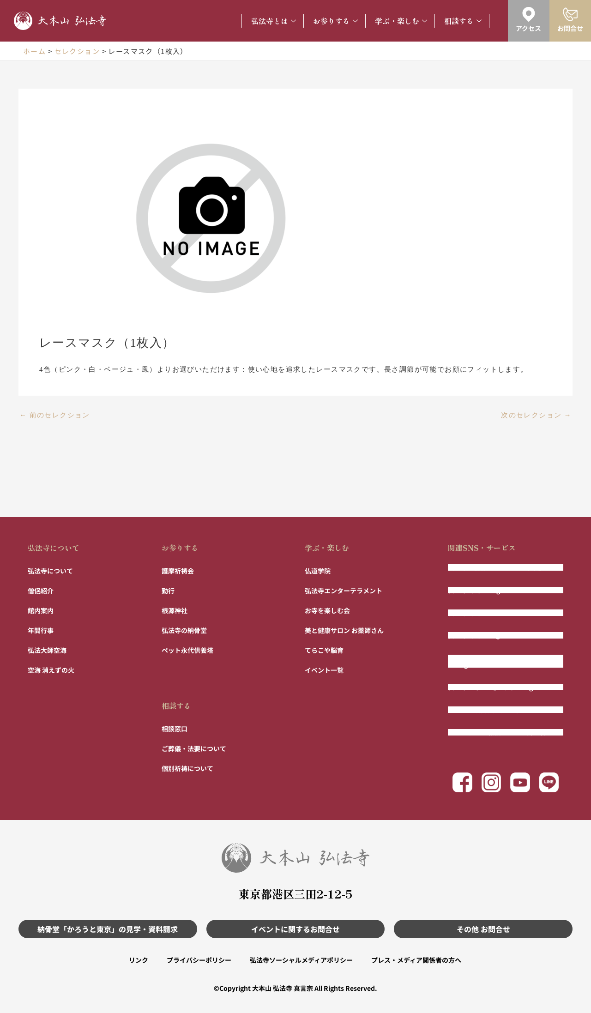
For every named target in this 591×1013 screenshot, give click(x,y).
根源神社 (174, 610)
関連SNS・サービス (482, 547)
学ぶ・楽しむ (401, 20)
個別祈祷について (187, 768)
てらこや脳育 (324, 650)
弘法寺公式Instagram (480, 590)
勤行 (168, 590)
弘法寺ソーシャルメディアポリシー (301, 960)
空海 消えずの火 (51, 670)
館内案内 (41, 610)
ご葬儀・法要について (194, 748)
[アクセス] (528, 14)
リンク (138, 960)
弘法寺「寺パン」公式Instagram (496, 687)
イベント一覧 (324, 670)
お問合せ (570, 28)
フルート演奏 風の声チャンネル (494, 709)
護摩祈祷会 (178, 570)
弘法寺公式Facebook (479, 612)
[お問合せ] (570, 14)
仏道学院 (318, 570)
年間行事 (41, 630)
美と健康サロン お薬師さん (344, 630)
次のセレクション (536, 415)
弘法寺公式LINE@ (474, 635)
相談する (463, 20)
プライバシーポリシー (199, 960)
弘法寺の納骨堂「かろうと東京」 (496, 567)
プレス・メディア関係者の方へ (416, 960)
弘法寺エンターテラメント (343, 590)
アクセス (528, 28)
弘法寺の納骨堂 (184, 630)
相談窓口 (174, 728)
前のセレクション (54, 415)
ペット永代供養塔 (187, 650)
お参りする (335, 20)
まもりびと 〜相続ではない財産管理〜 (503, 732)
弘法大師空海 (47, 650)
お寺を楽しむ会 (327, 610)
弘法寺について (53, 547)
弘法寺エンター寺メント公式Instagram (490, 661)
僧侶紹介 (41, 590)
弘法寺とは (273, 20)
